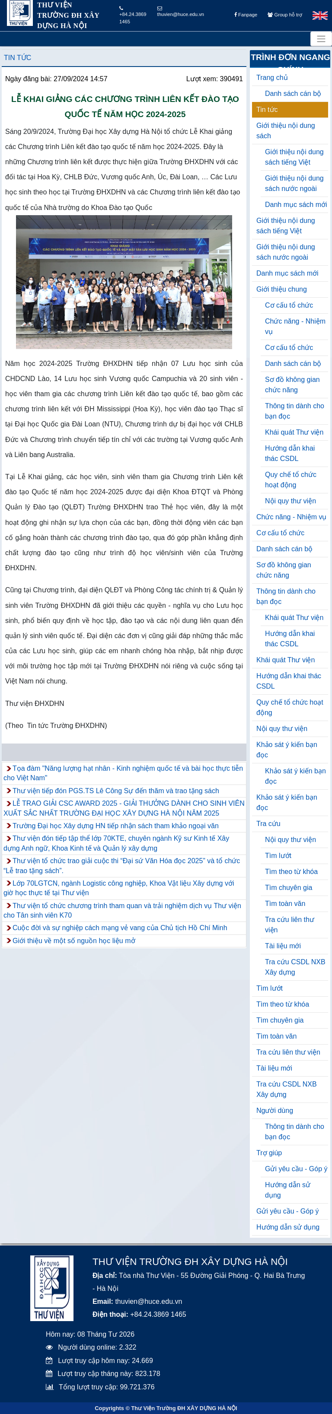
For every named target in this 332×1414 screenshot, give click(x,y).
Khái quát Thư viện (294, 432)
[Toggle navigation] (321, 39)
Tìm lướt (278, 855)
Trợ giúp (269, 1153)
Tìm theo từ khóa (291, 871)
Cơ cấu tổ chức (289, 305)
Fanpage (245, 14)
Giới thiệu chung (281, 289)
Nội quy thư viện (290, 501)
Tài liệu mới (283, 946)
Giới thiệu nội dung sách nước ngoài (294, 183)
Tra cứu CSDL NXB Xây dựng (295, 967)
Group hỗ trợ (285, 14)
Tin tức (17, 57)
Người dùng (274, 1110)
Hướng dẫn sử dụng (287, 1190)
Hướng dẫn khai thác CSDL (290, 453)
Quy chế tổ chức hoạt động (290, 480)
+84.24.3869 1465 (133, 15)
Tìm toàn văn (285, 903)
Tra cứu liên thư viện (289, 925)
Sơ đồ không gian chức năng (292, 385)
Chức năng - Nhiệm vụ (295, 326)
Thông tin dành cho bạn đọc (294, 411)
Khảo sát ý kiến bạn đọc (286, 750)
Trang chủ (272, 77)
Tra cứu (268, 823)
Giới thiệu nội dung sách (285, 131)
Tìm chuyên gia (288, 887)
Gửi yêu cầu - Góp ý (296, 1169)
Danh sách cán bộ (293, 93)
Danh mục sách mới (296, 204)
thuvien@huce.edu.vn (180, 11)
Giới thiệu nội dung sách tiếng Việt (294, 157)
